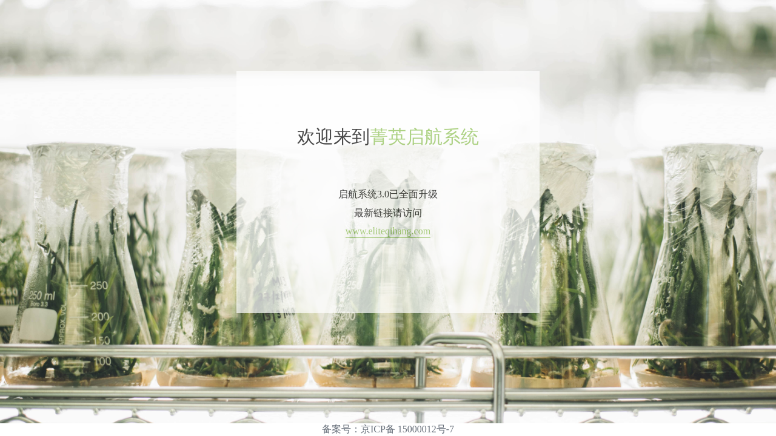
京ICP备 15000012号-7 (407, 429)
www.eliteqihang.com (388, 231)
